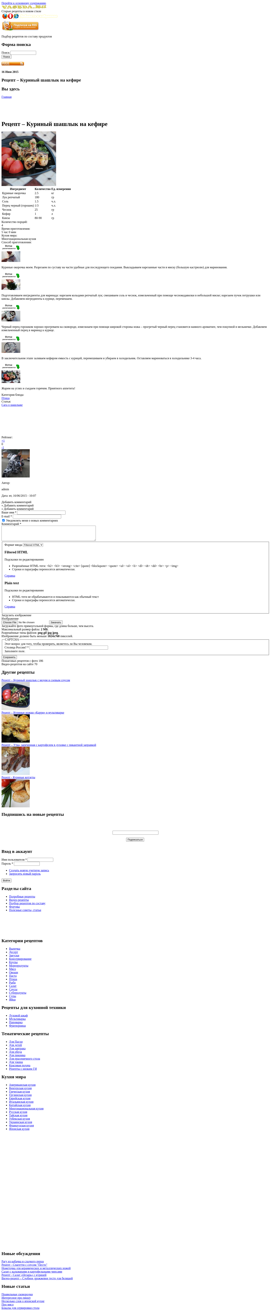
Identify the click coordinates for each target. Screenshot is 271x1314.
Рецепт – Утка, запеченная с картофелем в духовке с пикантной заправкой (49, 747)
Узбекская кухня (19, 1121)
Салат (13, 988)
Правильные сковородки (17, 1297)
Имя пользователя (14, 862)
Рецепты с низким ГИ (23, 1071)
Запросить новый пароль (25, 876)
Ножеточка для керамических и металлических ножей (36, 1271)
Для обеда (15, 1054)
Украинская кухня (20, 1124)
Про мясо (8, 1307)
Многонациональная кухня (26, 1111)
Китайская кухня (20, 1108)
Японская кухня (19, 1131)
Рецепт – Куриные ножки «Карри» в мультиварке (33, 715)
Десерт (13, 954)
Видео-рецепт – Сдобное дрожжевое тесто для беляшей (37, 1281)
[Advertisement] (70, 107)
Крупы (13, 965)
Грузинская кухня (20, 1097)
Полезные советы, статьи (25, 912)
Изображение (10, 621)
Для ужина (16, 1064)
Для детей (15, 1047)
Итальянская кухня (21, 1104)
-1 (3, 447)
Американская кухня (22, 1087)
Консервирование (20, 961)
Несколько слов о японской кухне (23, 1304)
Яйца (12, 1002)
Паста (13, 978)
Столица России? (17, 650)
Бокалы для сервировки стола (20, 1310)
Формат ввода (14, 547)
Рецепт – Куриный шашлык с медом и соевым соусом (36, 683)
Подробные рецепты (22, 899)
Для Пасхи (16, 1044)
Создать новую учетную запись (29, 873)
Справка (10, 578)
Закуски (14, 958)
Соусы (13, 992)
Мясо (12, 971)
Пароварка (16, 1025)
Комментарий (11, 523)
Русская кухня (18, 1114)
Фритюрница (17, 1028)
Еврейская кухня (19, 1101)
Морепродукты (18, 968)
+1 (3, 440)
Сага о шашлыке (12, 404)
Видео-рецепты (19, 902)
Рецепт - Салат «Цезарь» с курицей (24, 1277)
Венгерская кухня (20, 1091)
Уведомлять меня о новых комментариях (32, 520)
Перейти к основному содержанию (24, 3)
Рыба (12, 985)
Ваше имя (9, 512)
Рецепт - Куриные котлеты (18, 780)
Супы (12, 999)
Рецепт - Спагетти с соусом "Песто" (24, 1267)
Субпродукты (17, 995)
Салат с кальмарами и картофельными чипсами (32, 1274)
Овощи (13, 975)
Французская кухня (21, 1128)
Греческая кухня (19, 1094)
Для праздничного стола (24, 1061)
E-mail (7, 516)
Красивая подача (19, 1068)
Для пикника (17, 1058)
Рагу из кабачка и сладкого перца (23, 1264)
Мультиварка (17, 1021)
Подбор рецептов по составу (27, 906)
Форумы (14, 909)
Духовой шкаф (18, 1018)
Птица (6, 398)
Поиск (6, 52)
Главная (7, 96)
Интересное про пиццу (16, 1300)
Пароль (7, 866)
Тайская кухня (18, 1118)
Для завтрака (17, 1051)
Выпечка (14, 951)
